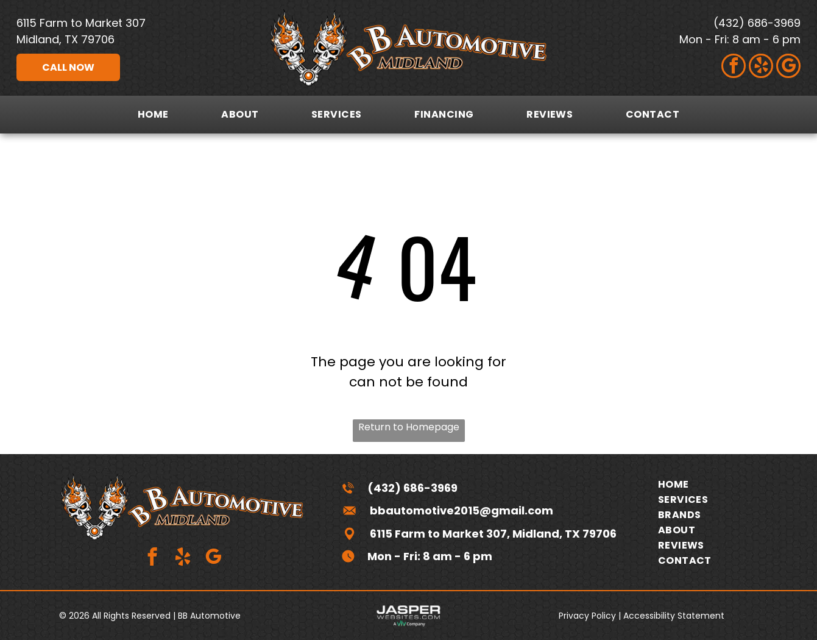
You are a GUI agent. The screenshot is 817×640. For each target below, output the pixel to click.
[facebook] (733, 67)
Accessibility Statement (673, 616)
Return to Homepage (408, 427)
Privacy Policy (587, 616)
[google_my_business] (788, 67)
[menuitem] (153, 114)
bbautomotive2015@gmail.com (461, 510)
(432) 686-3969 (757, 22)
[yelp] (761, 67)
